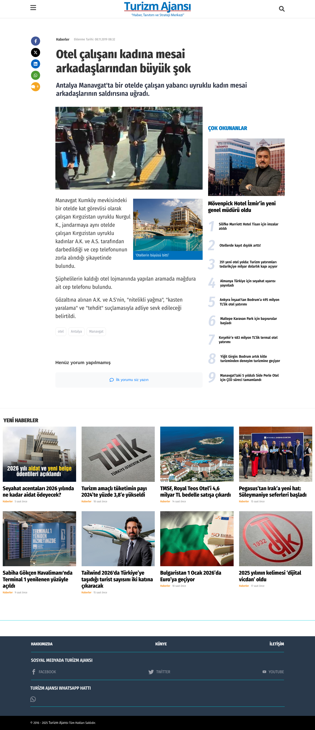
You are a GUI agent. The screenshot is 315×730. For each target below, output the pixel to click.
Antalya (76, 331)
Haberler (62, 39)
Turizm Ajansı (58, 723)
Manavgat (96, 331)
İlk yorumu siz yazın (129, 380)
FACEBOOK (43, 672)
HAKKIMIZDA (41, 644)
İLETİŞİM (277, 644)
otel (61, 331)
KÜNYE (161, 644)
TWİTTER (159, 672)
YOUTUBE (273, 671)
